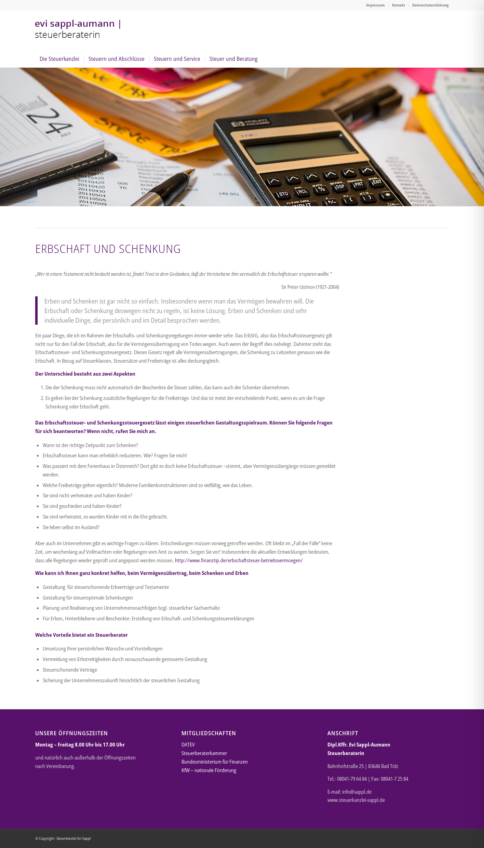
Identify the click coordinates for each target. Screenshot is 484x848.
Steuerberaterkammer (204, 753)
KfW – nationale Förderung (209, 770)
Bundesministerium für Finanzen (215, 761)
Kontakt (398, 5)
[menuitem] (376, 5)
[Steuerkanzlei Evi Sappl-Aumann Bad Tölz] (79, 30)
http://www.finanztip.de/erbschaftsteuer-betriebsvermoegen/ (239, 560)
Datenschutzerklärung (430, 5)
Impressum (375, 5)
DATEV (188, 744)
